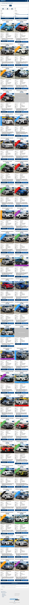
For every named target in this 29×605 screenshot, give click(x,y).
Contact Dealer (25, 41)
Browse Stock (3, 593)
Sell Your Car (3, 594)
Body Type (2, 13)
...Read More (6, 39)
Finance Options (4, 595)
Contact (3, 596)
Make (15, 8)
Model (1, 10)
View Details (18, 41)
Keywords (16, 10)
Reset (10, 5)
